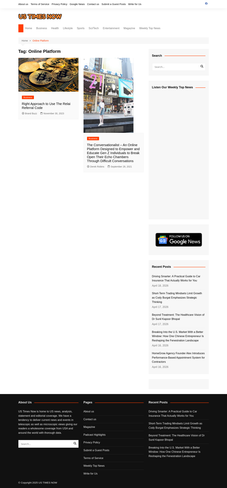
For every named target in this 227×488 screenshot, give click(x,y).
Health (55, 28)
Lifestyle (68, 28)
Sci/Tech (94, 28)
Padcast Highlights (95, 434)
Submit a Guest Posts (114, 4)
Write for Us (134, 4)
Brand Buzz (29, 113)
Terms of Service (40, 4)
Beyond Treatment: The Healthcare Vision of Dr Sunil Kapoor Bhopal (178, 317)
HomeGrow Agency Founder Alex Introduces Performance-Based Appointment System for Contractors (178, 357)
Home (28, 28)
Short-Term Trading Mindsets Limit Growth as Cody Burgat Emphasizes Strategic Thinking (177, 297)
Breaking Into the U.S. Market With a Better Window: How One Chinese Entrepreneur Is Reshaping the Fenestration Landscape (178, 336)
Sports (81, 28)
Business (41, 28)
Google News (77, 4)
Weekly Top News (149, 28)
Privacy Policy (59, 4)
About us (23, 4)
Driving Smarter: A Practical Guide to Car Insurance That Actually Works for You (176, 278)
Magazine (129, 28)
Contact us (93, 4)
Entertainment (111, 28)
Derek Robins (95, 166)
